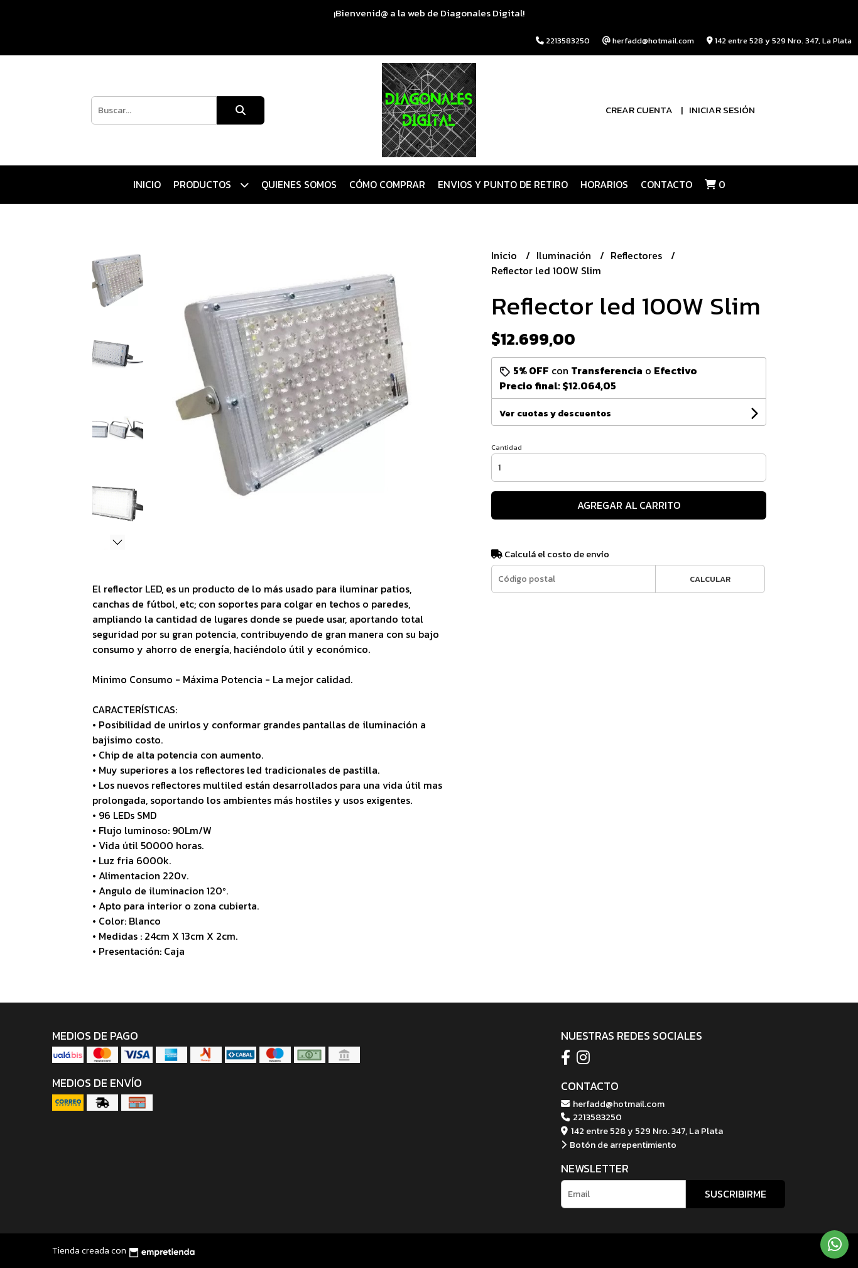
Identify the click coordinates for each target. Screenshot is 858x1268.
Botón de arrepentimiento (618, 1145)
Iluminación (565, 255)
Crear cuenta (639, 110)
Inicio (147, 184)
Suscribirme (735, 1193)
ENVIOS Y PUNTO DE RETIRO (503, 184)
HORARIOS (604, 184)
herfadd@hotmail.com (613, 1104)
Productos (211, 184)
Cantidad (506, 447)
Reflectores (638, 255)
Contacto (666, 184)
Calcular (710, 579)
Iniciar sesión (722, 110)
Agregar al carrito (628, 505)
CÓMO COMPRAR (387, 184)
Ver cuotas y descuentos (555, 413)
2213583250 (591, 1117)
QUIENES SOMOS (299, 184)
